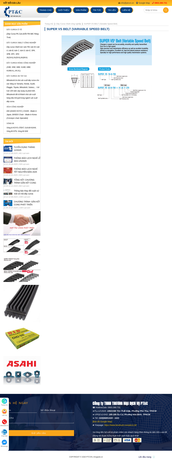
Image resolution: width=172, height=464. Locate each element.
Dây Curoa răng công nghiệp (21, 63)
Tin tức (97, 10)
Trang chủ (45, 10)
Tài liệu (112, 10)
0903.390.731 (161, 3)
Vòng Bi (10, 123)
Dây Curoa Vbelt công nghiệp (21, 43)
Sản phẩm (81, 10)
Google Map (144, 3)
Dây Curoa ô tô (14, 30)
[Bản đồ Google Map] (102, 421)
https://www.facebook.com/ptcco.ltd (120, 425)
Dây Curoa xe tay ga (16, 76)
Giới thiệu (63, 10)
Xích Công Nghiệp (15, 107)
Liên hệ (126, 10)
